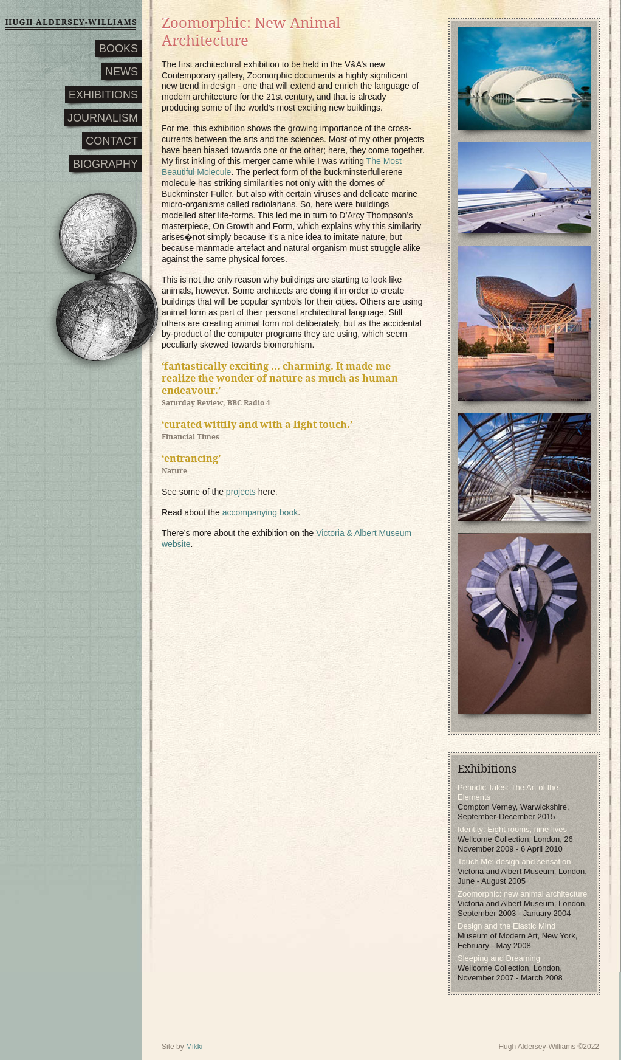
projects (241, 492)
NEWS (121, 72)
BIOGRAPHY (105, 164)
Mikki (194, 1046)
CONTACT (112, 141)
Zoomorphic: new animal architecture (522, 893)
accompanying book (260, 512)
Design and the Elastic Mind (506, 926)
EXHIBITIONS (103, 95)
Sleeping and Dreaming (499, 958)
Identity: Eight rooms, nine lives (512, 829)
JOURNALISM (102, 118)
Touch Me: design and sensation (514, 861)
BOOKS (118, 49)
